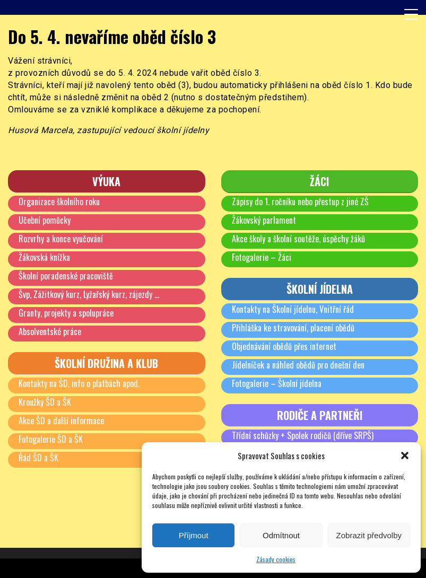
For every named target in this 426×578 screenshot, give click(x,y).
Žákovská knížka (44, 257)
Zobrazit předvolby (369, 535)
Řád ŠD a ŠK (38, 457)
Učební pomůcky (45, 220)
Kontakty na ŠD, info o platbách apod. (79, 383)
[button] (404, 455)
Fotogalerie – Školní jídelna (276, 383)
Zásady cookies (275, 559)
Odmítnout (281, 535)
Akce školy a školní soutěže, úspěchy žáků (298, 238)
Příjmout (193, 535)
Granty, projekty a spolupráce (66, 312)
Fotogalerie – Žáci (261, 257)
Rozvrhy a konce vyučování (61, 238)
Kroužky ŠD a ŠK (45, 402)
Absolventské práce (50, 331)
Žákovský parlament (264, 220)
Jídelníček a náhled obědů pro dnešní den (298, 364)
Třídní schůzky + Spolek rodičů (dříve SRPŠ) (302, 435)
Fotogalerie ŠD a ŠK (51, 439)
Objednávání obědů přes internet (284, 346)
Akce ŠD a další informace (61, 420)
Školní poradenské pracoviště (66, 275)
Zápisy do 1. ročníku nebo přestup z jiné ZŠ (300, 201)
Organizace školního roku (59, 201)
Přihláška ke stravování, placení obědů (293, 327)
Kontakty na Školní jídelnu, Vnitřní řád (293, 309)
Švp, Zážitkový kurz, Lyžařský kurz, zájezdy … (89, 294)
